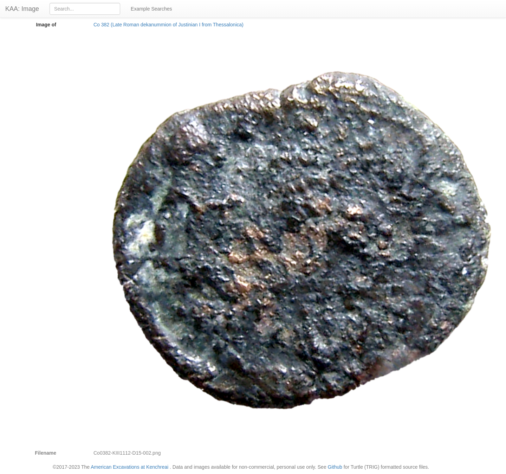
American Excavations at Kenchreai (129, 467)
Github (335, 467)
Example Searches (151, 9)
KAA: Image (22, 8)
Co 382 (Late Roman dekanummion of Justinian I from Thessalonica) (168, 24)
